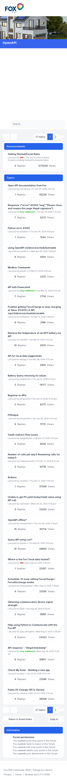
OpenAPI (9, 43)
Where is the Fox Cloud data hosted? (29, 559)
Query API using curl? (20, 539)
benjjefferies (26, 438)
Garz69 (23, 339)
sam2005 (24, 504)
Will (21, 157)
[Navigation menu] (6, 124)
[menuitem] (59, 8)
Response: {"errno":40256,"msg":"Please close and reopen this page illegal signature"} (35, 207)
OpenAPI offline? (17, 520)
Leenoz (48, 770)
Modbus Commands (19, 267)
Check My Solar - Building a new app (29, 670)
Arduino (12, 477)
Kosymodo (25, 418)
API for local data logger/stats (25, 356)
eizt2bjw (24, 231)
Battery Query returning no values (27, 375)
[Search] (55, 124)
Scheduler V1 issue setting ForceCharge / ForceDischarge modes (31, 581)
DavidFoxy (25, 189)
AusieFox (24, 251)
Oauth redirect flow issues (23, 434)
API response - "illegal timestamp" (27, 647)
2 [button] (55, 136)
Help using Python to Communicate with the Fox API (32, 626)
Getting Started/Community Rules (33, 160)
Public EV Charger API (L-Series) (26, 689)
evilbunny (24, 317)
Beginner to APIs (17, 395)
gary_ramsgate (27, 631)
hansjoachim (26, 523)
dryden (23, 543)
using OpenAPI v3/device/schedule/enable (32, 247)
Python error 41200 (19, 228)
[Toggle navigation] (63, 8)
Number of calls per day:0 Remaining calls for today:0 (34, 456)
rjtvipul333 (25, 379)
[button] (61, 137)
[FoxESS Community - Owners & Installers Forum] (15, 8)
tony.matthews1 (27, 212)
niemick (23, 693)
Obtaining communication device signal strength (30, 604)
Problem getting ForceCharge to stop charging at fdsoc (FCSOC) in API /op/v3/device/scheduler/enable (34, 310)
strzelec (24, 481)
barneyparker (26, 586)
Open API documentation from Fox (27, 185)
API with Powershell (19, 287)
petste (23, 271)
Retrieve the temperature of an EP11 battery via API (34, 335)
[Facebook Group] (3, 762)
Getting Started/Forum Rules (24, 154)
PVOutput (13, 415)
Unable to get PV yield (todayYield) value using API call (34, 499)
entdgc (23, 359)
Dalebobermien (27, 461)
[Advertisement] (33, 83)
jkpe (22, 608)
